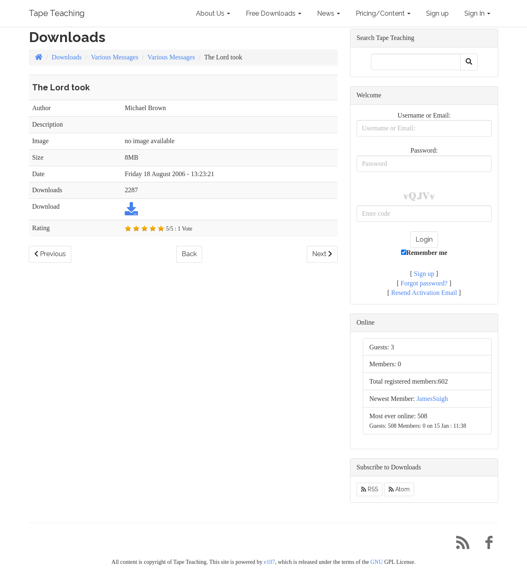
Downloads (66, 57)
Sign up (437, 13)
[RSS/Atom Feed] (459, 544)
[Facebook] (485, 544)
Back (189, 254)
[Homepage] (38, 57)
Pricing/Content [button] (383, 13)
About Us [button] (213, 13)
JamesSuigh (432, 398)
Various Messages (114, 57)
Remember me (424, 252)
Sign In (477, 13)
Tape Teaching (57, 13)
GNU (377, 562)
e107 (269, 562)
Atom (399, 489)
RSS (369, 489)
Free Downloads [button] (273, 13)
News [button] (328, 13)
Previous (50, 254)
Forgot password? (424, 283)
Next (322, 254)
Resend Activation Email (424, 292)
